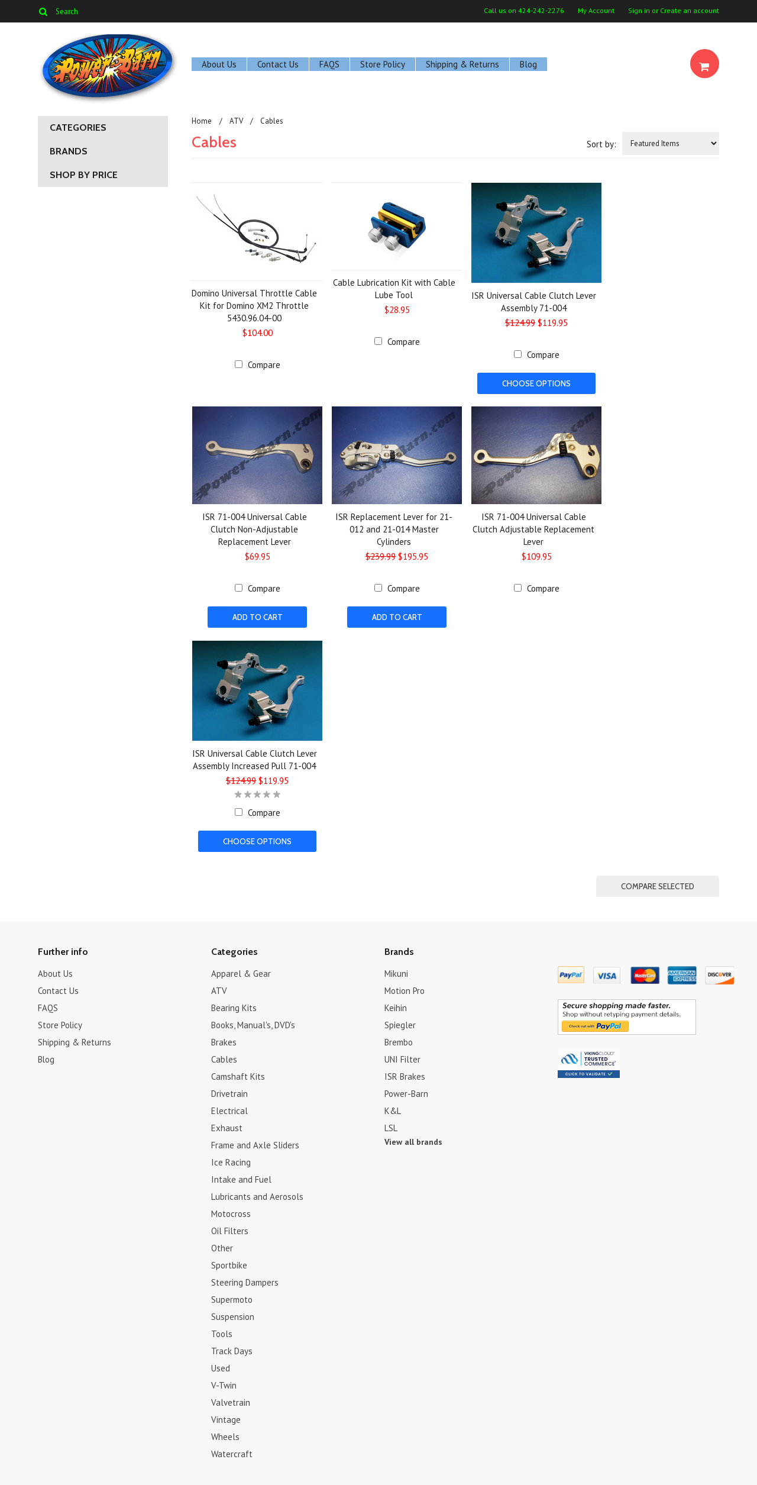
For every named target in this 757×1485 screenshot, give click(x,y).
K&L (392, 1109)
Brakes (224, 1041)
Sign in (639, 11)
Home (202, 121)
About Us (219, 64)
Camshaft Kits (238, 1075)
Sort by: (601, 144)
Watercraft (232, 1452)
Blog (528, 64)
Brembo (398, 1041)
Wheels (225, 1435)
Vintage (226, 1418)
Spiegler (400, 1023)
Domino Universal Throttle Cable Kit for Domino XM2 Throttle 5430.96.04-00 (254, 306)
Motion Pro (404, 989)
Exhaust (226, 1126)
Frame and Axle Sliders (255, 1144)
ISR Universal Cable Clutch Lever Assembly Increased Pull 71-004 (254, 759)
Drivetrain (229, 1092)
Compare (264, 364)
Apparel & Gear (241, 972)
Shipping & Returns (462, 64)
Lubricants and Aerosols (257, 1195)
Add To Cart (257, 617)
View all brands (413, 1140)
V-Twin (224, 1384)
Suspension (232, 1315)
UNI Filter (402, 1058)
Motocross (231, 1212)
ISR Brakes (404, 1075)
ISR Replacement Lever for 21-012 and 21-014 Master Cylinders (393, 529)
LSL (390, 1126)
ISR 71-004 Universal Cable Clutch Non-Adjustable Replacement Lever (254, 529)
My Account (596, 11)
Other (222, 1246)
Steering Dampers (245, 1281)
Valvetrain (230, 1401)
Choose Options (536, 383)
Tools (221, 1332)
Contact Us (278, 64)
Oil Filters (229, 1229)
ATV (236, 121)
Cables (224, 1058)
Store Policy (382, 64)
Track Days (232, 1349)
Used (220, 1367)
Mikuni (396, 972)
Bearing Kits (234, 1006)
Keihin (395, 1006)
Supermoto (232, 1298)
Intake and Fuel (241, 1178)
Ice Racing (231, 1161)
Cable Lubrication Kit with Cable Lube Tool (394, 289)
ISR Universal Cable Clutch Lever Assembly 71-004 (533, 302)
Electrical (229, 1109)
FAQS (329, 64)
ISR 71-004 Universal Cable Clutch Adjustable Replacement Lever (533, 529)
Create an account (689, 11)
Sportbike (229, 1264)
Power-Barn (406, 1092)
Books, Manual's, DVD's (253, 1023)
